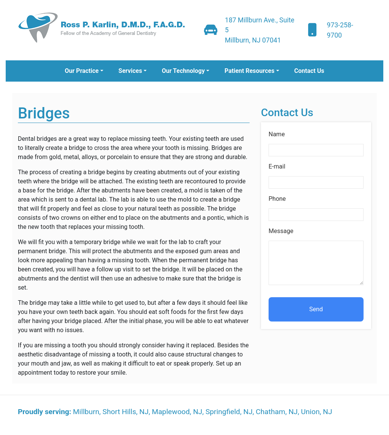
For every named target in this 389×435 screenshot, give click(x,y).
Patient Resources (249, 70)
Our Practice (81, 70)
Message (281, 231)
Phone (277, 198)
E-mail (277, 166)
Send (316, 309)
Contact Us (309, 70)
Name (277, 134)
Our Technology (183, 70)
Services (130, 70)
